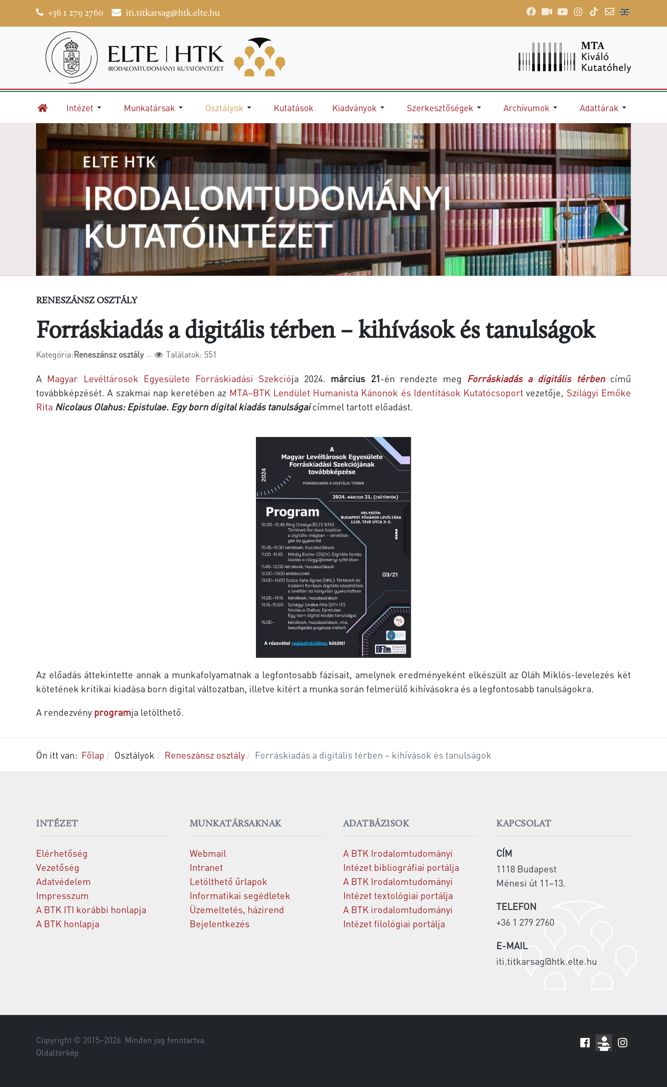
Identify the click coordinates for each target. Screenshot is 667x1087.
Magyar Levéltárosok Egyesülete (118, 378)
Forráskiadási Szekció (243, 378)
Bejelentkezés (220, 923)
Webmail (208, 853)
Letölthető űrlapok (228, 881)
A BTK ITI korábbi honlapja (91, 909)
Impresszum (62, 895)
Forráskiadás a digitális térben (536, 378)
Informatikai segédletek (240, 895)
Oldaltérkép (57, 1052)
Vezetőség (57, 867)
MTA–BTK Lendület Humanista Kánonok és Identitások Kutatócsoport (376, 392)
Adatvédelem (63, 881)
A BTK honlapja (67, 923)
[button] (85, 107)
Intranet (206, 867)
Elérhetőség (62, 853)
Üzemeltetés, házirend (237, 909)
